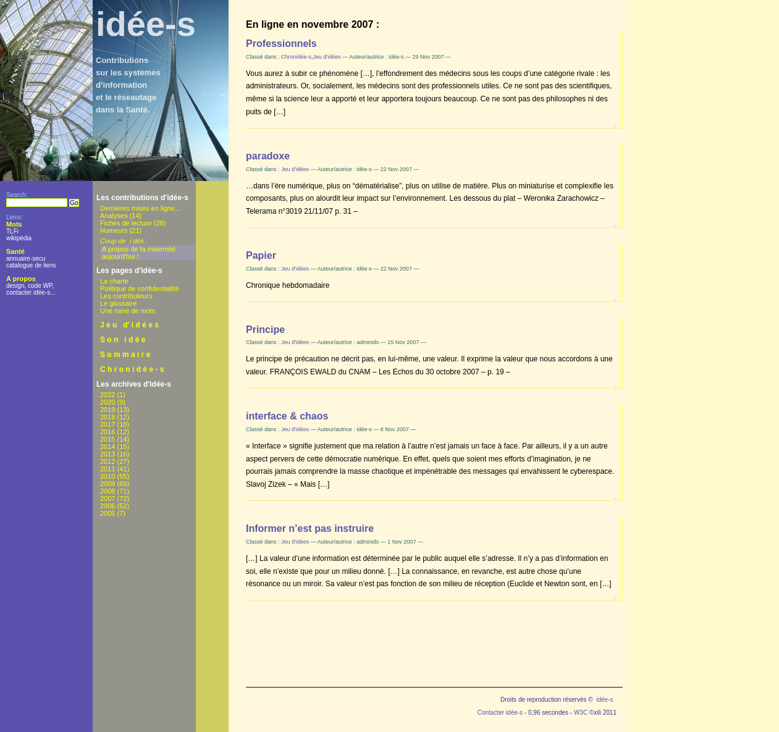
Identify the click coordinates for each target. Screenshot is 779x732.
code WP (40, 285)
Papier (261, 255)
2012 (107, 461)
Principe (265, 329)
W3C (580, 712)
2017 (107, 424)
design (15, 285)
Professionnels (281, 43)
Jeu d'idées (327, 57)
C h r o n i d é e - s (132, 369)
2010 (107, 476)
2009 (107, 483)
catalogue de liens (31, 265)
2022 (107, 394)
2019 (107, 409)
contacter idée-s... (30, 292)
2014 (107, 446)
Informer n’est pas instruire (310, 528)
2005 (107, 513)
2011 (107, 469)
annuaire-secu (25, 258)
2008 (107, 491)
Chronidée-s (296, 57)
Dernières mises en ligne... (140, 208)
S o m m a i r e (125, 354)
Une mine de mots (127, 310)
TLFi (12, 231)
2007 (107, 498)
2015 (107, 439)
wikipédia (19, 238)
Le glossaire (118, 303)
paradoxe (268, 156)
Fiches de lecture (126, 223)
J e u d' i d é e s (129, 325)
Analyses (114, 215)
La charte (114, 281)
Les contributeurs (126, 296)
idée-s (146, 23)
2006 (107, 506)
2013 (107, 454)
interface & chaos (287, 416)
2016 (107, 431)
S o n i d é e (122, 339)
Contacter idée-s (500, 712)
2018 (107, 417)
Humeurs (114, 230)
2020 (107, 402)
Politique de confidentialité (139, 288)
